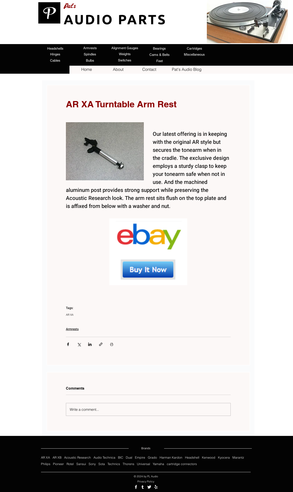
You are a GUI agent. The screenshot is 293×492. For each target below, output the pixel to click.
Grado (152, 457)
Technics (114, 464)
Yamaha (158, 464)
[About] (118, 69)
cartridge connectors (182, 464)
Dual (129, 457)
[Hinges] (55, 54)
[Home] (86, 69)
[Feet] (159, 61)
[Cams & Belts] (159, 54)
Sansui (81, 464)
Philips (45, 464)
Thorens (128, 464)
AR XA (69, 314)
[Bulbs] (90, 60)
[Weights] (124, 54)
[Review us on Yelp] (156, 487)
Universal (143, 464)
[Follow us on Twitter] (149, 487)
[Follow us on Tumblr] (142, 487)
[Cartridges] (194, 48)
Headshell (192, 457)
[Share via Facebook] (68, 344)
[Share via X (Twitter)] (79, 344)
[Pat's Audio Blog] (186, 69)
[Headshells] (55, 48)
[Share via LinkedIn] (90, 344)
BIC (120, 457)
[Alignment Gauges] (124, 48)
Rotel (70, 464)
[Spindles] (90, 54)
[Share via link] (101, 344)
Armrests (72, 329)
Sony (92, 464)
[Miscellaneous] (194, 54)
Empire (140, 457)
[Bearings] (159, 48)
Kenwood (208, 457)
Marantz (238, 457)
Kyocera (224, 457)
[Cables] (55, 60)
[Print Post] (112, 344)
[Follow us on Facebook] (135, 487)
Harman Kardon (171, 457)
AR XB (57, 457)
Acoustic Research (77, 457)
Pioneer (58, 464)
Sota (101, 464)
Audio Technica (104, 457)
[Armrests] (90, 48)
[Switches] (124, 60)
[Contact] (149, 69)
